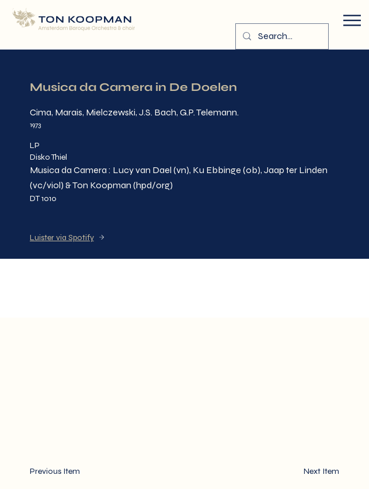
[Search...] (281, 36)
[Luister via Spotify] (99, 237)
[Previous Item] (64, 472)
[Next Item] (304, 472)
